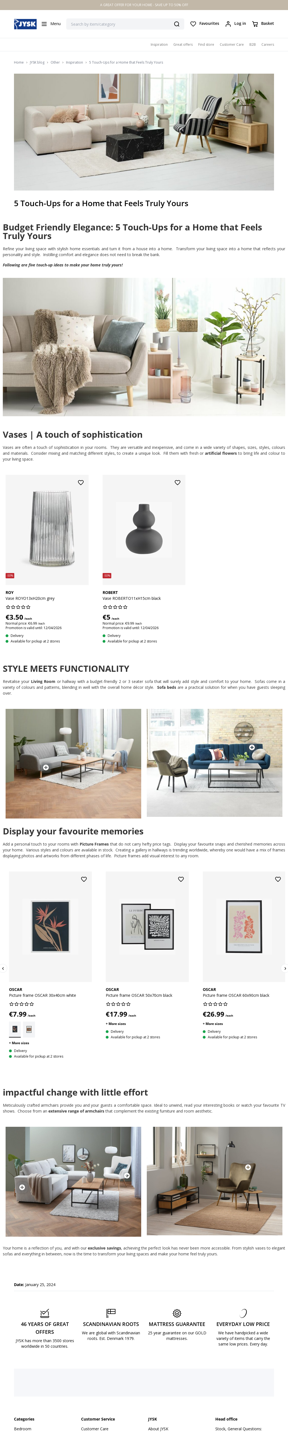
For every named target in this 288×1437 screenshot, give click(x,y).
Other (55, 62)
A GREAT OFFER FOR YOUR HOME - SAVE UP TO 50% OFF (144, 5)
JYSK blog (37, 62)
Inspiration (159, 44)
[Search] (176, 24)
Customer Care (232, 44)
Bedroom (22, 1428)
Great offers (183, 44)
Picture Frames (94, 844)
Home (19, 62)
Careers (267, 44)
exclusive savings (104, 1248)
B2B (252, 44)
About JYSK (158, 1428)
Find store (206, 44)
